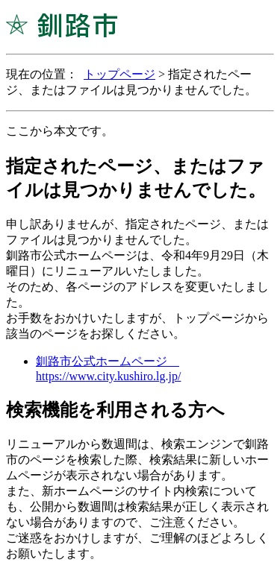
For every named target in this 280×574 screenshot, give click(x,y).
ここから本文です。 (59, 130)
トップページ (119, 74)
